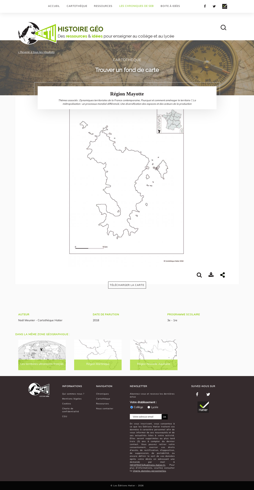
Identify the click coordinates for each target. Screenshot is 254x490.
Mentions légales (72, 398)
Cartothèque (77, 5)
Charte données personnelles (149, 470)
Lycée (152, 407)
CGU (64, 416)
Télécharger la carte (127, 284)
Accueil (54, 5)
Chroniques (102, 393)
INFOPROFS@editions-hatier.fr (147, 464)
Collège (136, 407)
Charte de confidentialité (70, 410)
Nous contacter (104, 408)
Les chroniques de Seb (136, 5)
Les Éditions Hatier (124, 485)
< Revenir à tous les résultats (36, 52)
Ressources (103, 5)
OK (164, 416)
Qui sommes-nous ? (73, 393)
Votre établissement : (143, 402)
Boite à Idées (170, 5)
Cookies (66, 403)
